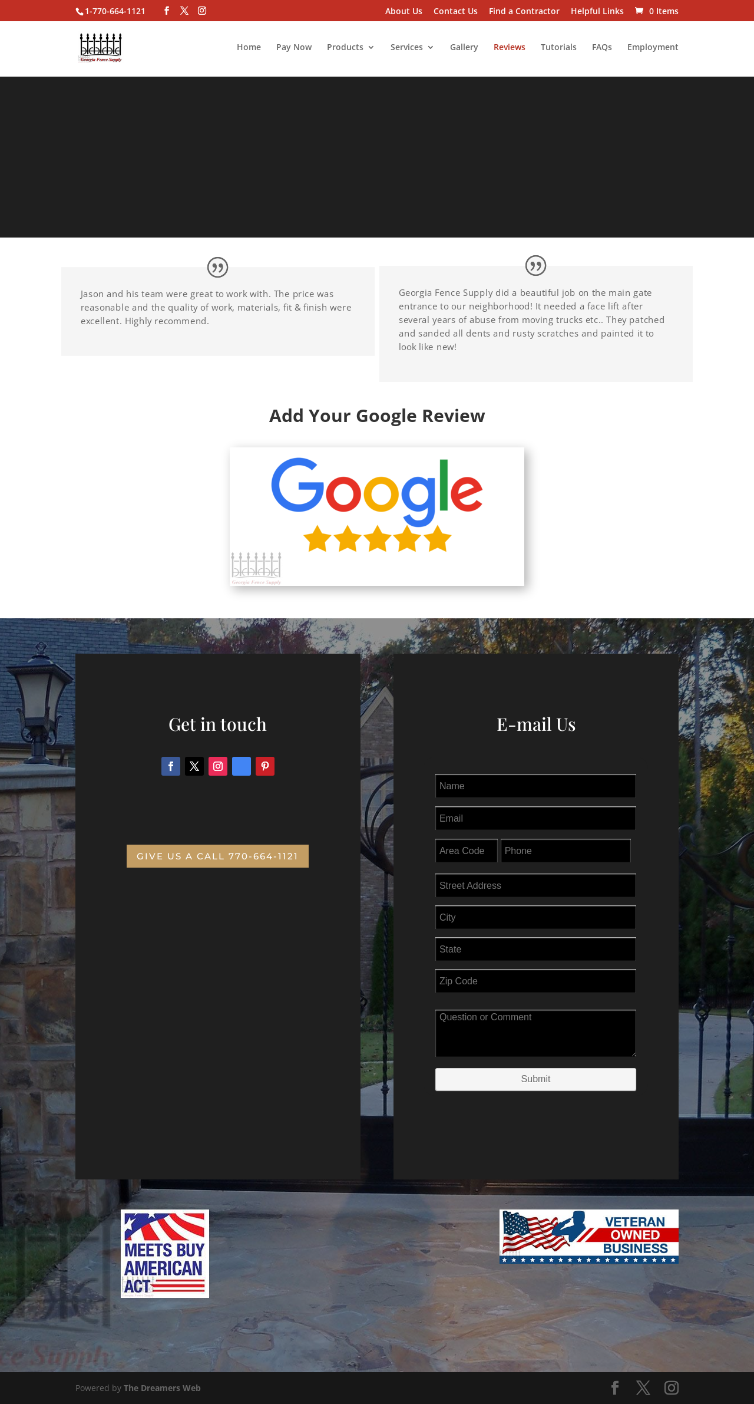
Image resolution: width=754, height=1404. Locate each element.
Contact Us (456, 12)
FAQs (602, 47)
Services (407, 47)
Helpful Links (597, 12)
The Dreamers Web (162, 1387)
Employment (653, 47)
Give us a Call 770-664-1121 (218, 856)
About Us (403, 12)
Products (345, 47)
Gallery (464, 47)
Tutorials (559, 47)
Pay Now (294, 47)
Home (249, 47)
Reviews (509, 47)
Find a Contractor (524, 12)
